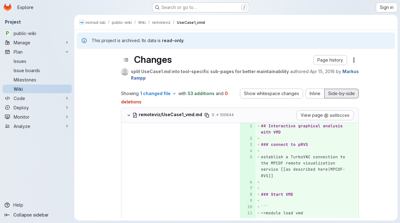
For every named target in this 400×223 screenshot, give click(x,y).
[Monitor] (37, 116)
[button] (330, 60)
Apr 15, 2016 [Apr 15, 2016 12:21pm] (322, 71)
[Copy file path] (207, 115)
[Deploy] (37, 107)
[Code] (37, 98)
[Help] (37, 205)
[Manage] (37, 42)
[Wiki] (37, 89)
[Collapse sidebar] (37, 215)
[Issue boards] (37, 70)
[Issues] (37, 61)
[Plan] (37, 51)
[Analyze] (37, 126)
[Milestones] (37, 79)
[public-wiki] (37, 33)
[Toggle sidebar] (126, 60)
